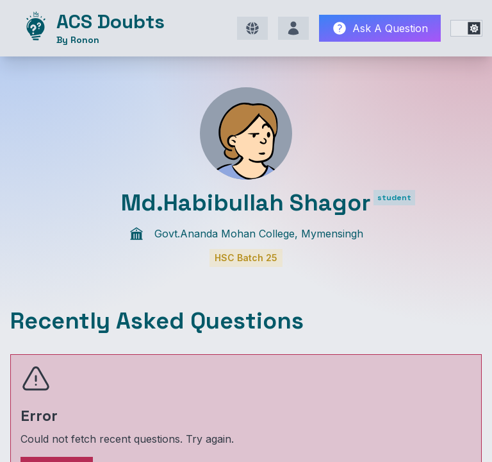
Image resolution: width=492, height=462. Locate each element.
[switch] (466, 28)
